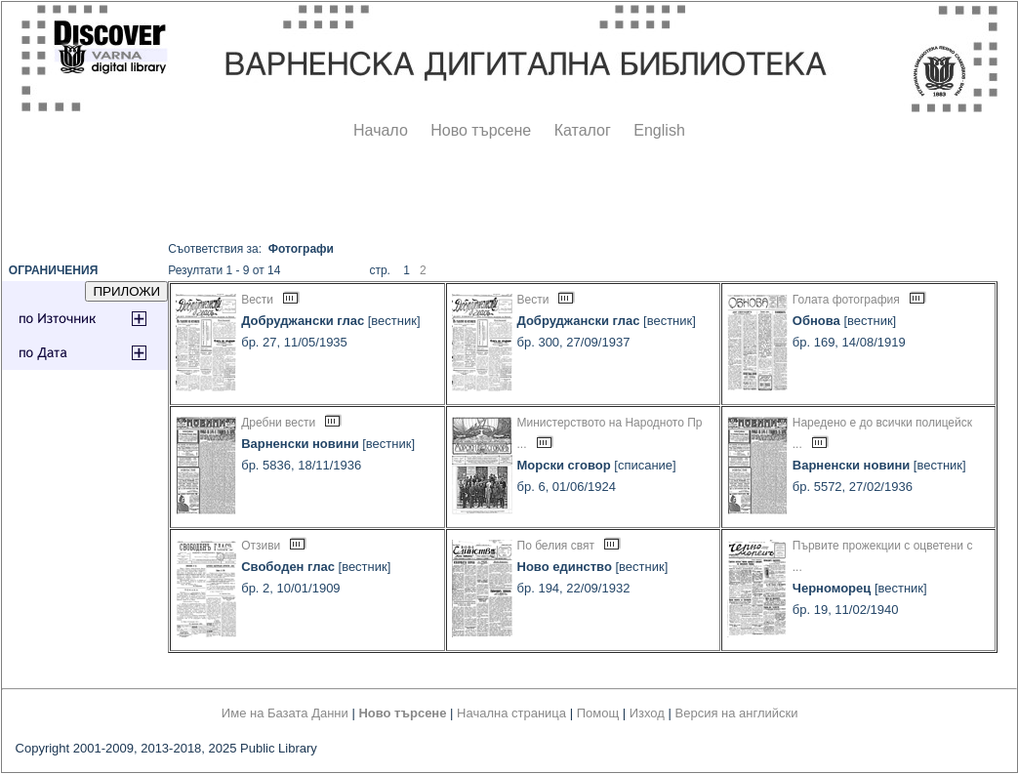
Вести (257, 299)
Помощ (598, 713)
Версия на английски (736, 713)
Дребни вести (278, 422)
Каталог (582, 130)
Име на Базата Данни (285, 713)
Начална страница (511, 713)
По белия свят (555, 545)
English (658, 130)
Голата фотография (846, 299)
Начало (380, 130)
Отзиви (260, 545)
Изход (647, 713)
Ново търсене (480, 130)
